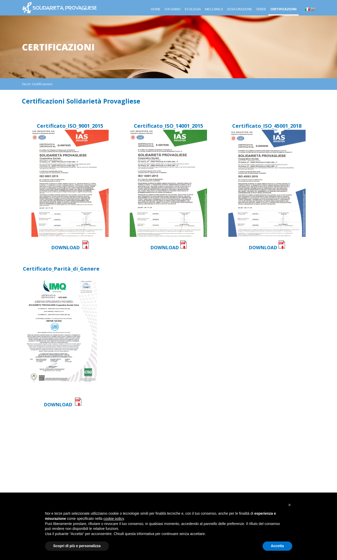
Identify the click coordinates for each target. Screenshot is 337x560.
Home (155, 9)
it (307, 9)
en (313, 9)
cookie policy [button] (113, 518)
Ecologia (193, 9)
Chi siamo (173, 9)
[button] (290, 505)
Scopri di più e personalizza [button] (77, 546)
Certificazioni (283, 9)
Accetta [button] (277, 546)
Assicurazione (239, 9)
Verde (261, 9)
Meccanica (214, 9)
